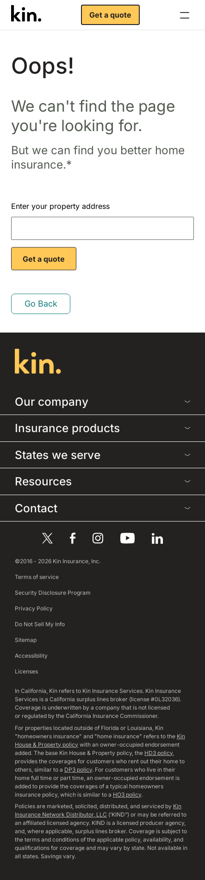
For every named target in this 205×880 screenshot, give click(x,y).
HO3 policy (127, 794)
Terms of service (37, 576)
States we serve (102, 455)
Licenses (26, 671)
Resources (102, 481)
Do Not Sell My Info (40, 624)
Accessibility (31, 655)
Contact (102, 508)
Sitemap (26, 639)
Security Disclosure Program (53, 592)
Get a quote (110, 14)
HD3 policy (158, 752)
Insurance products (102, 428)
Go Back (41, 303)
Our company (102, 402)
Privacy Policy (34, 608)
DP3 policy (78, 769)
